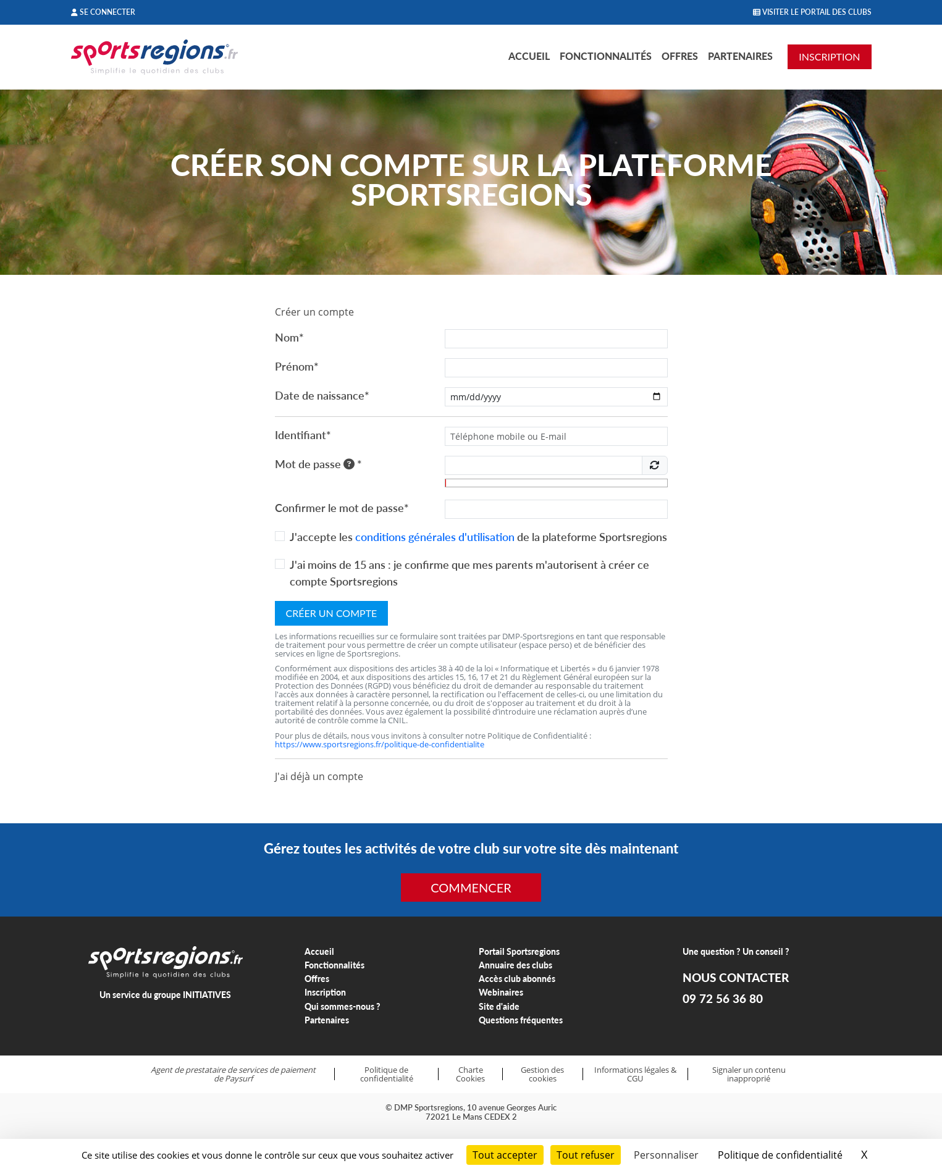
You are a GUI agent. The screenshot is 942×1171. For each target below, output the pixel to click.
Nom (289, 337)
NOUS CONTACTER (736, 977)
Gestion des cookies (542, 1074)
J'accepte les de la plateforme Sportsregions (478, 537)
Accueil (529, 56)
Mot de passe (318, 464)
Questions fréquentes (521, 1020)
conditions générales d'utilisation (435, 537)
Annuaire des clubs (515, 965)
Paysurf (239, 1078)
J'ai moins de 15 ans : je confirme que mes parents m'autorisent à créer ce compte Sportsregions (469, 573)
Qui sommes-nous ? (343, 1006)
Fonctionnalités (606, 56)
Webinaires (501, 992)
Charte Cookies (470, 1074)
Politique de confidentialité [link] (780, 1155)
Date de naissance (322, 395)
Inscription (325, 992)
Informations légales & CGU (635, 1074)
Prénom (297, 366)
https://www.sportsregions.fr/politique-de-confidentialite (379, 744)
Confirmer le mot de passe (342, 507)
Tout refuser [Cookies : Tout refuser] (586, 1155)
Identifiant (303, 435)
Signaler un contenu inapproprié (749, 1074)
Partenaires (740, 56)
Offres (680, 56)
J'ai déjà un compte (319, 776)
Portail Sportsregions (519, 951)
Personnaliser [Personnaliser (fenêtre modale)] (666, 1155)
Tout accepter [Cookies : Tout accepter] (505, 1155)
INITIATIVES (207, 994)
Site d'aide (499, 1006)
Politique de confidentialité (386, 1074)
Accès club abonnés (517, 978)
